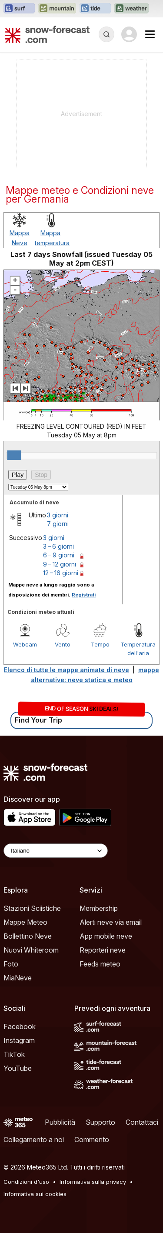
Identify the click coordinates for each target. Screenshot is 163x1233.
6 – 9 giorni (58, 555)
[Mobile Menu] (150, 34)
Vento (62, 644)
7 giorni (58, 523)
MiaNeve (17, 977)
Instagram (19, 1040)
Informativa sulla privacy (93, 1181)
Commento (91, 1139)
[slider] (14, 455)
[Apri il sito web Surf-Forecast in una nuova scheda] (19, 8)
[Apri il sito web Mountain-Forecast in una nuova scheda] (57, 8)
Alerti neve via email (111, 922)
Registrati (84, 595)
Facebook (19, 1026)
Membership (99, 908)
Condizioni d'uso (26, 1181)
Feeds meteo (100, 964)
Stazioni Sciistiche (32, 908)
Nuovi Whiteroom (31, 950)
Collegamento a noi (33, 1139)
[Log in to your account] (129, 34)
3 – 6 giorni (58, 546)
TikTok (14, 1054)
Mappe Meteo (25, 922)
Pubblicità (60, 1122)
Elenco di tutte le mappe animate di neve (66, 669)
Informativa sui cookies (35, 1193)
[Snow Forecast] (47, 34)
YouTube (17, 1068)
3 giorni (57, 515)
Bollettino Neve (27, 936)
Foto (10, 964)
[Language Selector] (55, 850)
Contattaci (142, 1122)
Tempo (100, 644)
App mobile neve (106, 936)
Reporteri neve (103, 950)
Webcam (25, 644)
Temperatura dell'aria (138, 648)
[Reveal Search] (106, 34)
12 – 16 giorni (60, 573)
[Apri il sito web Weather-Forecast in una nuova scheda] (131, 8)
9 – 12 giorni (59, 564)
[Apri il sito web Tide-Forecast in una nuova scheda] (95, 8)
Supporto (100, 1122)
